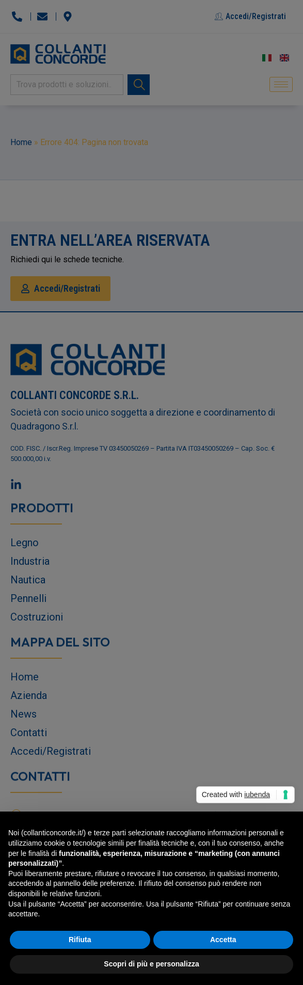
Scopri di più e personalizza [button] (151, 964)
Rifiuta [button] (80, 939)
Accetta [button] (223, 939)
